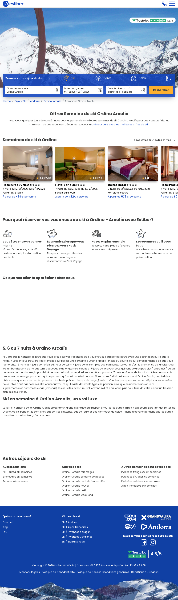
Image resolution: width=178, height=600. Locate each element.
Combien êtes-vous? (118, 88)
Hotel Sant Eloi (70, 185)
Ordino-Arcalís (52, 101)
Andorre (35, 101)
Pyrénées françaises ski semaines (141, 472)
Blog (5, 527)
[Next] (170, 79)
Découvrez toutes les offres (152, 140)
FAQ (5, 532)
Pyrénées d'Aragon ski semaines (140, 476)
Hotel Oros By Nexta (21, 185)
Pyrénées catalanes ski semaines (140, 481)
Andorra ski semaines (15, 481)
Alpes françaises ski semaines (139, 485)
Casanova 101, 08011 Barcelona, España (100, 565)
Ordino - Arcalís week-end (77, 495)
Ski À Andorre (70, 522)
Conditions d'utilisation (145, 572)
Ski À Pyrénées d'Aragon (76, 532)
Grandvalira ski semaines (17, 476)
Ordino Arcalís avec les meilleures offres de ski (119, 124)
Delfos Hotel (122, 185)
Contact (8, 522)
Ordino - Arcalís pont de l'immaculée (83, 481)
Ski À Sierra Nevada (73, 541)
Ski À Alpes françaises (75, 527)
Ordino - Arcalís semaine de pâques (83, 476)
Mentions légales (29, 572)
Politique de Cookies (89, 572)
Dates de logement (74, 88)
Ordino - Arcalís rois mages (78, 472)
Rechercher (161, 90)
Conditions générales (116, 572)
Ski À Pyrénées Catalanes (77, 537)
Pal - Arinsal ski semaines (17, 472)
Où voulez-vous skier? (18, 88)
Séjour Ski (20, 101)
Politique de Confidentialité (58, 572)
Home (7, 101)
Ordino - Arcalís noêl (74, 490)
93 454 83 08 (138, 565)
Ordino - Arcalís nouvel (75, 485)
